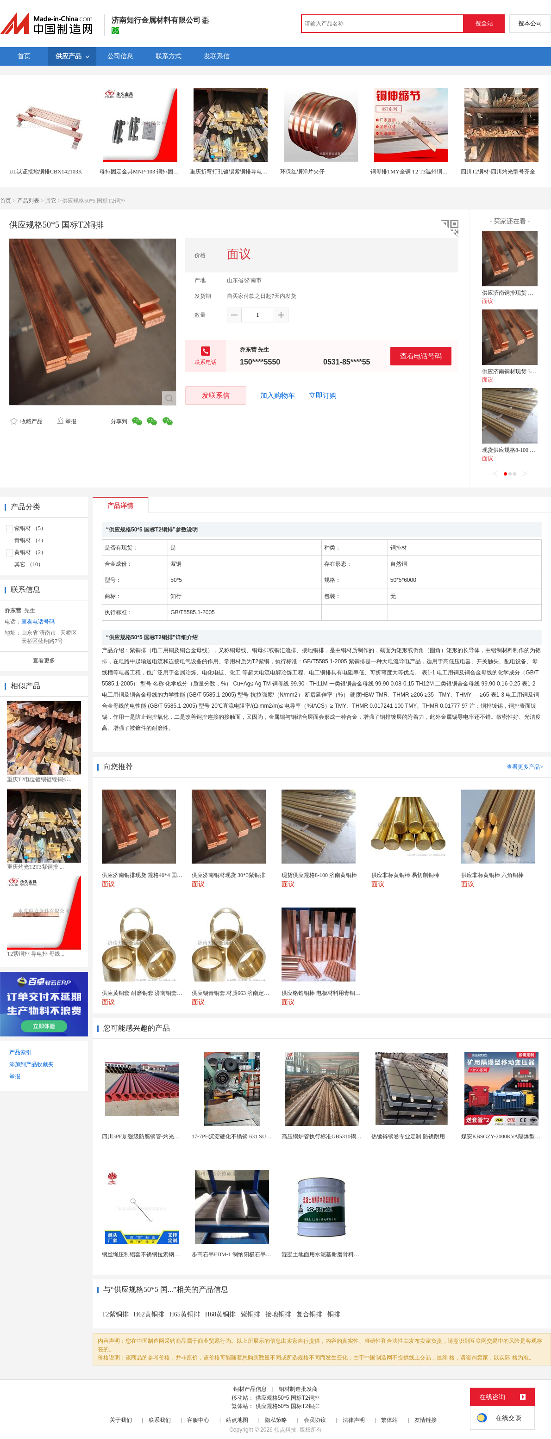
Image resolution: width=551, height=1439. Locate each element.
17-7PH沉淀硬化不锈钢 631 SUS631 (234, 1136)
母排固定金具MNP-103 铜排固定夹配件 (147, 171)
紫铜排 (250, 1314)
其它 (50, 201)
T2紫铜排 (115, 1314)
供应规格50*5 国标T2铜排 (287, 1398)
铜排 (333, 1314)
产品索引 (20, 1052)
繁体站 (389, 1420)
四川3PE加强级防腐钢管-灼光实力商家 (149, 1136)
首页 (5, 201)
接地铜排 (278, 1314)
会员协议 (315, 1420)
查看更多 (44, 660)
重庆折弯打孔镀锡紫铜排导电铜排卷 (234, 171)
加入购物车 (277, 395)
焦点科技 (285, 1430)
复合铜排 (309, 1314)
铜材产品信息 (250, 1389)
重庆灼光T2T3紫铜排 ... (35, 867)
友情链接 (425, 1420)
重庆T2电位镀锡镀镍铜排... (40, 779)
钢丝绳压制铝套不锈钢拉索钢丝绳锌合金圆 (154, 1254)
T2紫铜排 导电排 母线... (35, 954)
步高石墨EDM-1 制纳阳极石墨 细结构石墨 (243, 1254)
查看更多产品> (525, 767)
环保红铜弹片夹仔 (302, 171)
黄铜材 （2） (30, 552)
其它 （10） (29, 564)
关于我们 (121, 1420)
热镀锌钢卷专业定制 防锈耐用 (408, 1136)
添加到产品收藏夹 (31, 1064)
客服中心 (198, 1420)
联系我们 (160, 1420)
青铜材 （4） (30, 540)
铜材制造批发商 (298, 1389)
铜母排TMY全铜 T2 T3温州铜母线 (411, 171)
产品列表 (28, 201)
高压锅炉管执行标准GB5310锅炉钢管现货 (333, 1136)
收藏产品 (26, 421)
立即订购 (323, 395)
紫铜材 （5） (30, 528)
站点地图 (237, 1420)
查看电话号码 (421, 356)
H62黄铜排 (149, 1314)
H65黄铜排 (184, 1314)
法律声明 (354, 1420)
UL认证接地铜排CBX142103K (45, 171)
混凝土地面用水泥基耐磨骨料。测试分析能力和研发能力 (351, 1254)
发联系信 (216, 395)
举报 (66, 421)
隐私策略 (276, 1420)
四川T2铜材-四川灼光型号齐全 (498, 171)
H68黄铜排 (220, 1314)
